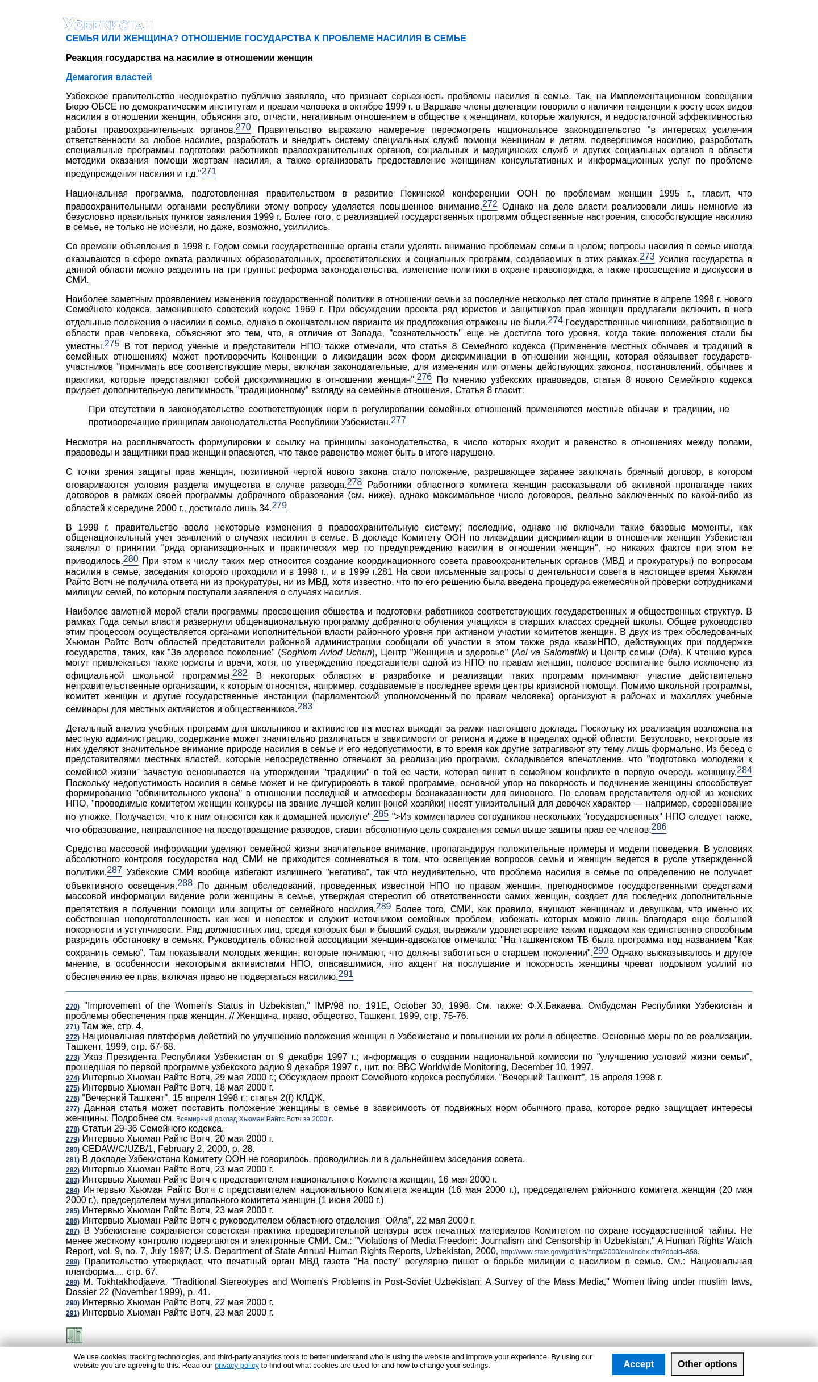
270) (73, 1007)
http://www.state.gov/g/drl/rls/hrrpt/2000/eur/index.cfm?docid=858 (599, 1252)
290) (73, 1303)
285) (73, 1211)
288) (73, 1262)
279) (73, 1139)
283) (73, 1180)
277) (73, 1109)
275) (73, 1088)
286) (73, 1221)
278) (73, 1129)
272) (73, 1037)
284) (73, 1191)
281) (73, 1160)
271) (73, 1027)
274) (73, 1078)
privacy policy (237, 1365)
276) (73, 1099)
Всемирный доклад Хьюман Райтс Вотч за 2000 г (253, 1119)
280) (73, 1150)
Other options (707, 1364)
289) (73, 1283)
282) (73, 1170)
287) (73, 1231)
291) (73, 1313)
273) (73, 1058)
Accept (639, 1364)
